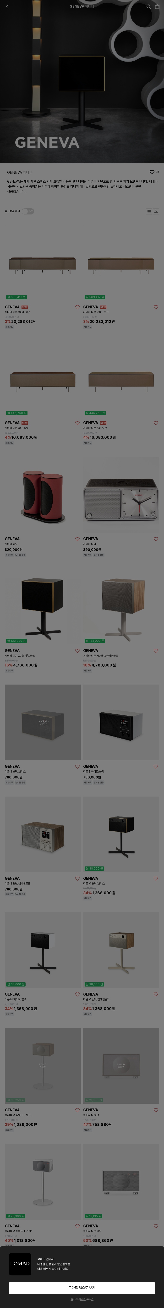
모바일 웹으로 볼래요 (82, 1299)
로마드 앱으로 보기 (82, 1288)
